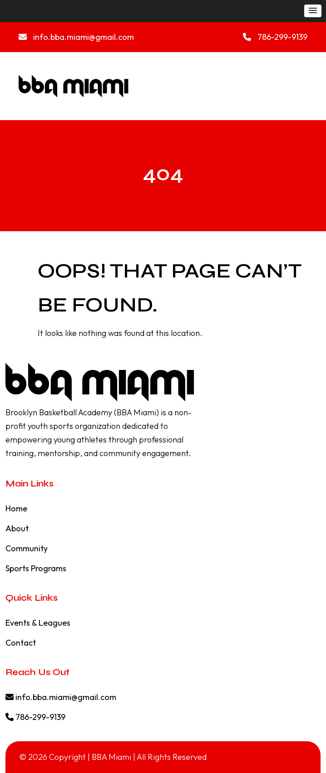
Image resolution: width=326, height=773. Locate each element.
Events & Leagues (37, 622)
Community (26, 548)
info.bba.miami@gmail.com (76, 37)
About (17, 528)
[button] (312, 11)
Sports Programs (35, 568)
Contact (20, 642)
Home (16, 508)
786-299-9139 (275, 37)
